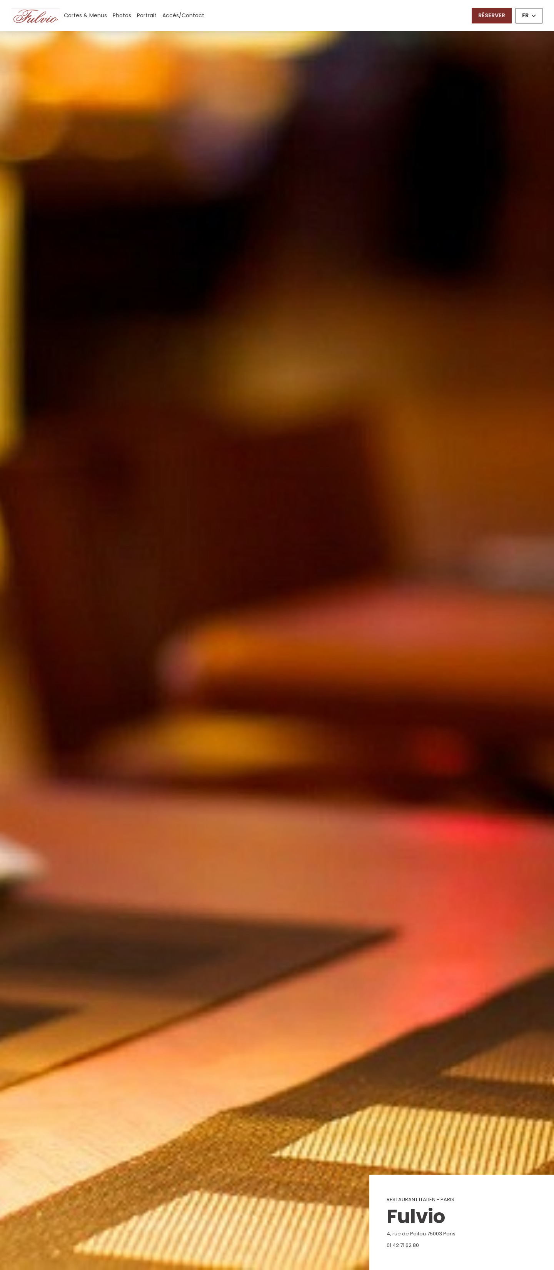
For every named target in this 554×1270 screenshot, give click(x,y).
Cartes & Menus (85, 15)
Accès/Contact (183, 15)
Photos (122, 15)
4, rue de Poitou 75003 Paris (459, 1233)
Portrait (147, 15)
